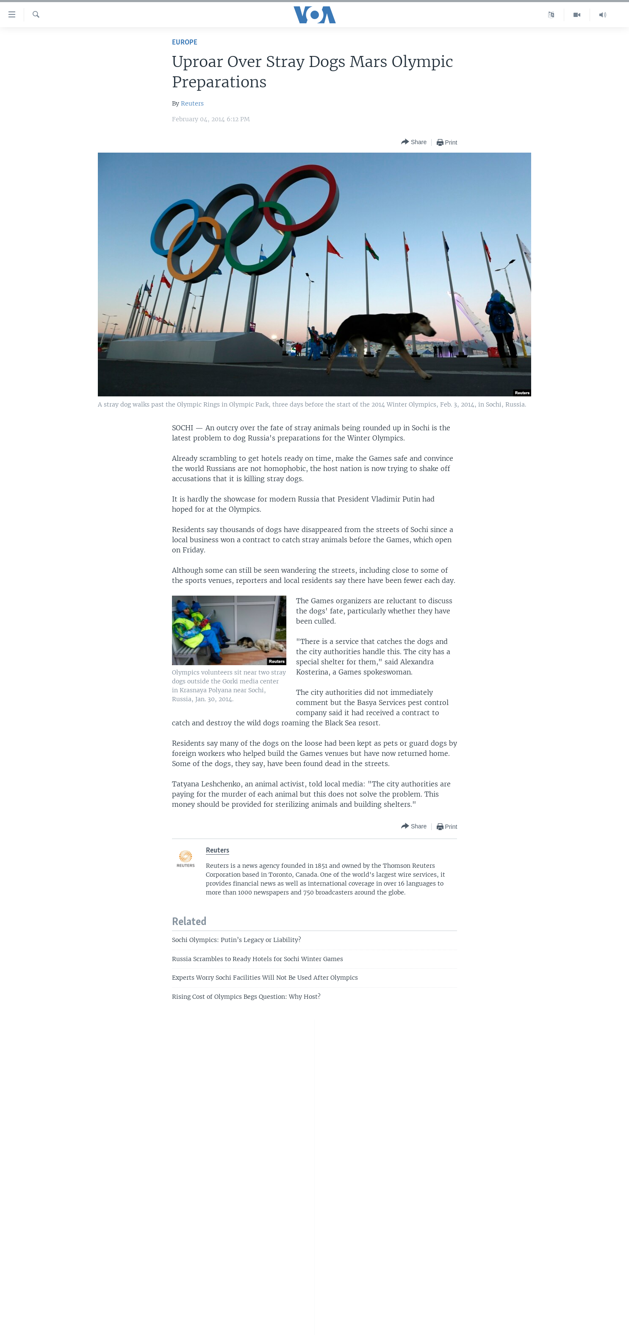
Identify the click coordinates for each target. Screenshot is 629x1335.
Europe (184, 42)
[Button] (414, 142)
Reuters (192, 103)
